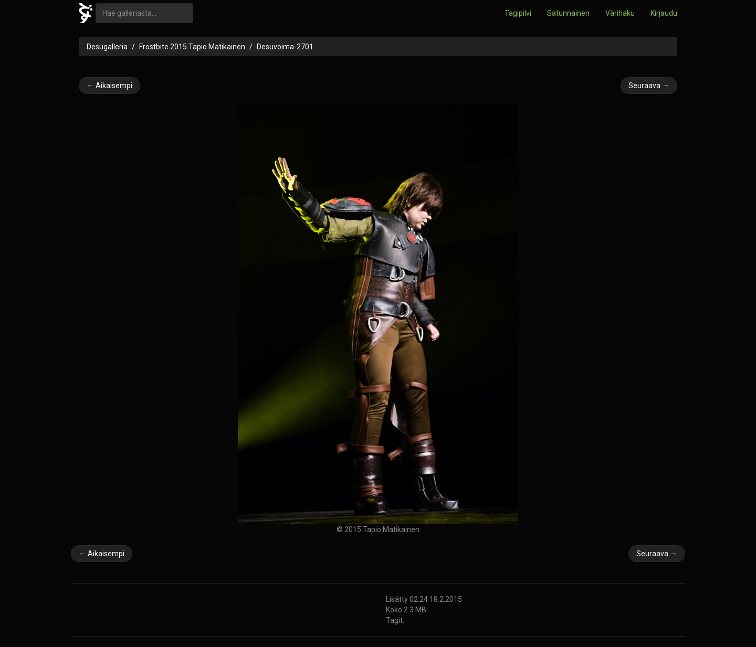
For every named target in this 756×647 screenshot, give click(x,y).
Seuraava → (648, 85)
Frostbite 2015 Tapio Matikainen (192, 47)
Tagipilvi (518, 13)
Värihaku (620, 13)
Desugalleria (107, 47)
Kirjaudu (663, 13)
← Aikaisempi (109, 85)
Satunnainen (568, 13)
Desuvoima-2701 (285, 47)
